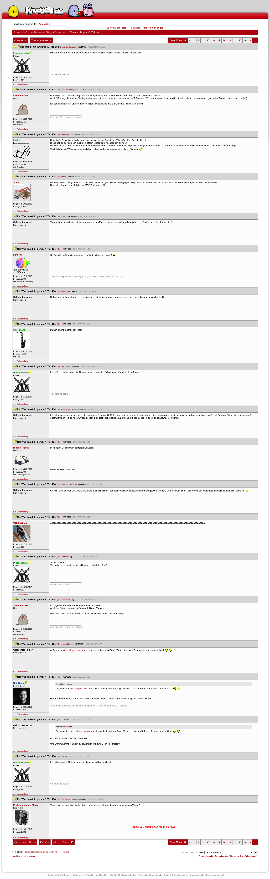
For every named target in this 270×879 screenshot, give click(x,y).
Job (220, 875)
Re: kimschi (62, 291)
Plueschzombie (64, 852)
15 (208, 40)
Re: (59, 249)
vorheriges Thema (25, 842)
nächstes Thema (63, 842)
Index (44, 842)
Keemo (69, 684)
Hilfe (145, 28)
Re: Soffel (62, 216)
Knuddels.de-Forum (23, 32)
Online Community (180, 875)
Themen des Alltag (43, 32)
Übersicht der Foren (116, 28)
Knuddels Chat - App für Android (78, 875)
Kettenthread (60, 32)
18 (224, 40)
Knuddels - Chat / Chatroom (226, 856)
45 (240, 40)
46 (245, 40)
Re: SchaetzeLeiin (68, 47)
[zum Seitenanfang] (20, 84)
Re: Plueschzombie (65, 90)
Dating (167, 875)
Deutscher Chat (55, 875)
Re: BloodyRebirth (65, 484)
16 (213, 40)
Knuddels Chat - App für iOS (107, 875)
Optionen (20, 40)
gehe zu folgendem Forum (193, 853)
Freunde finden (129, 875)
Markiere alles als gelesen (24, 856)
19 (230, 40)
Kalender (135, 28)
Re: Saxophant (64, 366)
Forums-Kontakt (206, 856)
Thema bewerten (41, 40)
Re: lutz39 (62, 177)
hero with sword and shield (46, 852)
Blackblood (29, 852)
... (203, 40)
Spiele (159, 875)
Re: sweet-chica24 (65, 134)
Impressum (211, 875)
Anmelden (44, 24)
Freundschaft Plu (146, 875)
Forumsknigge (156, 28)
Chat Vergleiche (197, 875)
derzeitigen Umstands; (76, 650)
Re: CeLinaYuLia (64, 557)
